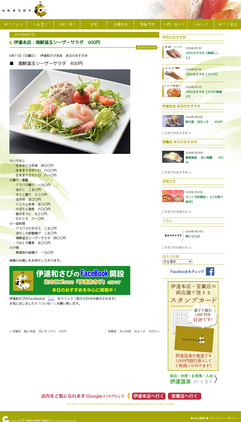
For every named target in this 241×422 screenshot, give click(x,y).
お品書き (40, 24)
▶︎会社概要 (198, 418)
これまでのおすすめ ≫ (176, 133)
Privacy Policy (135, 404)
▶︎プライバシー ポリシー (222, 418)
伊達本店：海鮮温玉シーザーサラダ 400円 (57, 42)
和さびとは (13, 24)
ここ (51, 298)
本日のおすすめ (146, 47)
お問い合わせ (173, 24)
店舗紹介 (120, 24)
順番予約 (147, 24)
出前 (93, 24)
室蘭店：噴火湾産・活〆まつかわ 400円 (39, 331)
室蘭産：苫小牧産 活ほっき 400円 (132, 331)
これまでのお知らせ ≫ (176, 212)
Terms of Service (158, 404)
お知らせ (200, 24)
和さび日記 (227, 24)
